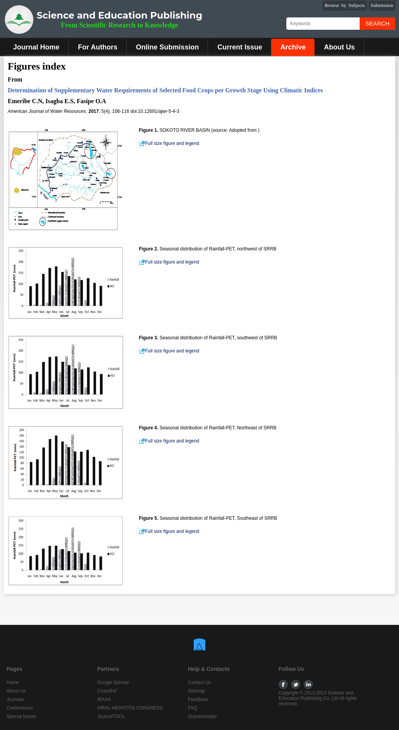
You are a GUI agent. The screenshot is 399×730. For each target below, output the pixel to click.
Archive (293, 47)
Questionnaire (202, 716)
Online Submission (167, 47)
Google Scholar (113, 682)
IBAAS (104, 699)
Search (377, 23)
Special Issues (21, 716)
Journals (15, 699)
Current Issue (239, 47)
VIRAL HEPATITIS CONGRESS (130, 708)
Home (13, 682)
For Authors (97, 47)
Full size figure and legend (169, 143)
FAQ (192, 708)
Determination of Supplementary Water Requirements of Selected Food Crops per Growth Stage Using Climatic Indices (165, 90)
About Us (339, 47)
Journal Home (36, 47)
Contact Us (199, 682)
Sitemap (196, 691)
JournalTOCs (110, 716)
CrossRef (107, 691)
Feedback (198, 699)
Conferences (20, 708)
